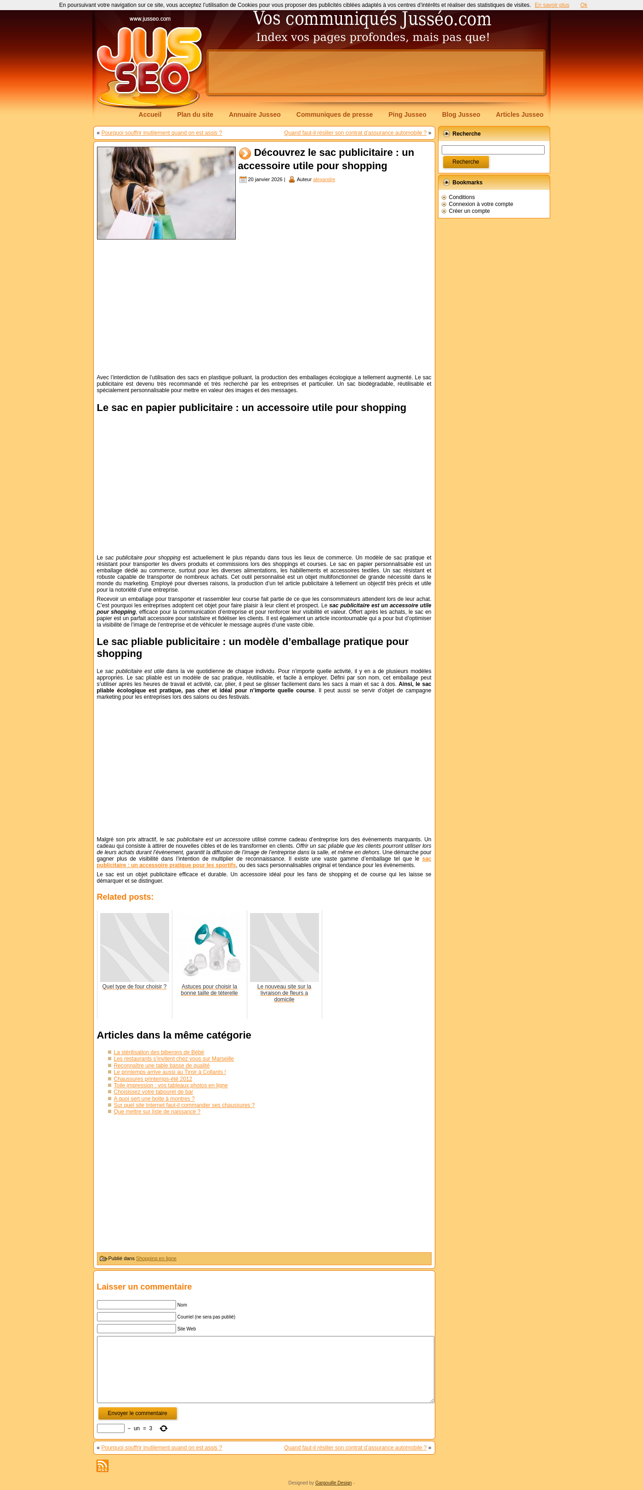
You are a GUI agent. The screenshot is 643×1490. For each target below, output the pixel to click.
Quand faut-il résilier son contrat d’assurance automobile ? (355, 133)
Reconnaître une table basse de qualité (162, 1065)
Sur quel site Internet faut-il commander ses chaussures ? (184, 1105)
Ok (583, 5)
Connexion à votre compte (481, 204)
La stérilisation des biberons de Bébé (159, 1052)
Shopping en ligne (156, 1258)
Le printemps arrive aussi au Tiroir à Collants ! (170, 1072)
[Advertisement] (376, 72)
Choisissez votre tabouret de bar (153, 1092)
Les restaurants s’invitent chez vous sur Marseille (174, 1059)
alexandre (324, 179)
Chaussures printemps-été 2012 (153, 1079)
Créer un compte (469, 211)
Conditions (462, 197)
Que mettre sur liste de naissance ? (157, 1111)
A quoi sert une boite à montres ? (154, 1099)
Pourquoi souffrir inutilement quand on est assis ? (162, 133)
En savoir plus (552, 5)
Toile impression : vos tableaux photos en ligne (171, 1085)
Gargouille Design (333, 1482)
